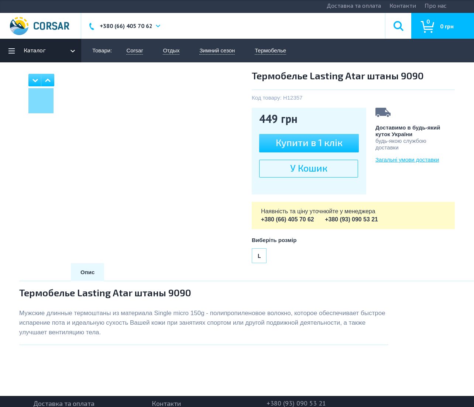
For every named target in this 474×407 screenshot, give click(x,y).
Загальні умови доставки (407, 159)
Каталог (35, 50)
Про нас (436, 5)
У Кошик (308, 167)
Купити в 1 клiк (309, 142)
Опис (87, 272)
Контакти (402, 5)
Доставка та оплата (354, 5)
